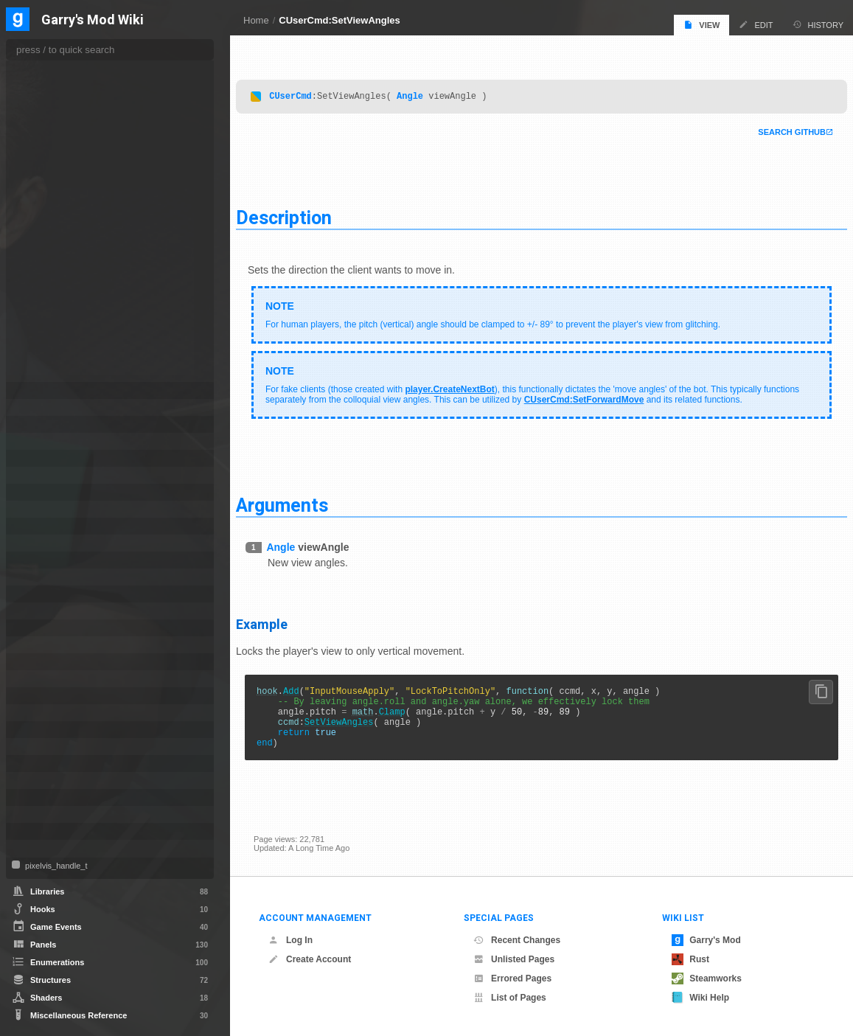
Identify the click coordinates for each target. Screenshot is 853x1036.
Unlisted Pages (513, 959)
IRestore (40, 475)
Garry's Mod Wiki (92, 20)
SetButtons (54, 241)
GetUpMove (56, 153)
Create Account (309, 959)
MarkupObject (51, 543)
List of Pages (509, 998)
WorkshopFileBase (61, 848)
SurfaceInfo (46, 729)
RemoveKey (56, 212)
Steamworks (707, 978)
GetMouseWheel (64, 94)
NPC (33, 577)
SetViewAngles (356, 726)
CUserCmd (308, 92)
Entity (35, 390)
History (818, 24)
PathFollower (49, 611)
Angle (427, 92)
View (701, 24)
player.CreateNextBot (467, 385)
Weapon (40, 831)
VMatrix (39, 814)
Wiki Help (700, 998)
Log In (290, 940)
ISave (35, 492)
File (31, 407)
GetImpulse (55, 79)
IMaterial (41, 441)
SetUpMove (55, 345)
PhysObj (40, 645)
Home (256, 20)
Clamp (410, 714)
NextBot (39, 560)
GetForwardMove (65, 64)
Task (33, 746)
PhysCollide (47, 628)
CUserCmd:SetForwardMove (639, 396)
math (380, 714)
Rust (690, 959)
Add (309, 689)
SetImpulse (54, 271)
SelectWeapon (60, 227)
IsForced (50, 182)
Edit (756, 24)
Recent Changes (516, 940)
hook (285, 689)
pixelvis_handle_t (55, 865)
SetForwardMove (65, 256)
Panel (35, 594)
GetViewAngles (62, 168)
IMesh (36, 458)
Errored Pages (512, 978)
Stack (35, 712)
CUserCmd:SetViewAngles (339, 20)
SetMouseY (55, 315)
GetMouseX (55, 109)
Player (36, 662)
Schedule (42, 695)
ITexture (39, 509)
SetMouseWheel (64, 286)
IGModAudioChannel (64, 424)
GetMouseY (55, 123)
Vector (36, 780)
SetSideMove (58, 330)
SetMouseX (55, 300)
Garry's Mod (706, 940)
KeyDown (52, 197)
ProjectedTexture (56, 679)
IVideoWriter (48, 526)
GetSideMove (59, 138)
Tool (32, 763)
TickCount (53, 374)
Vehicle (38, 797)
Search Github (774, 128)
